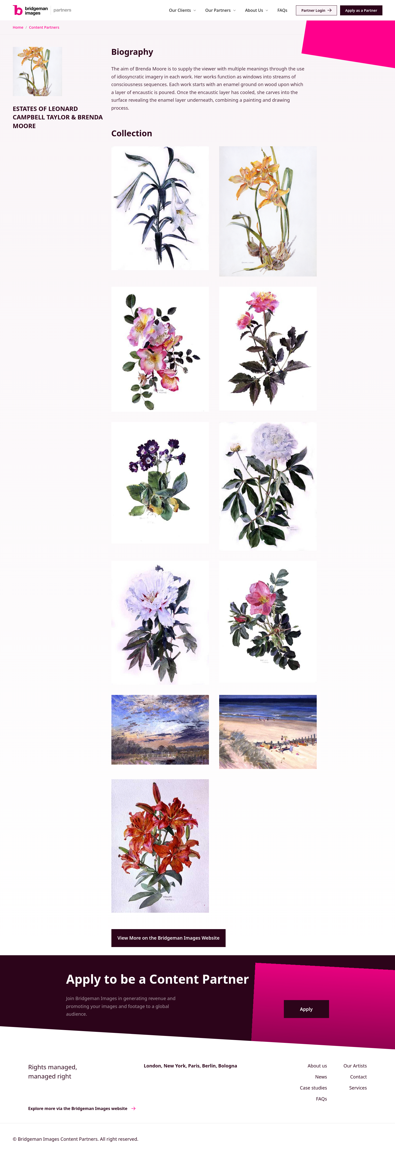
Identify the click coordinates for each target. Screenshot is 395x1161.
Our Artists (355, 1066)
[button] (183, 10)
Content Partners (44, 27)
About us (317, 1066)
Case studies (313, 1088)
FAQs (282, 10)
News (321, 1077)
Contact (358, 1077)
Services (358, 1088)
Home (18, 27)
